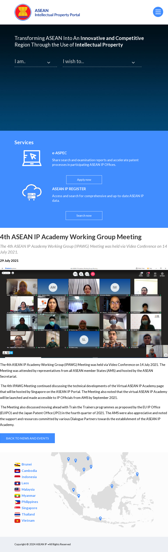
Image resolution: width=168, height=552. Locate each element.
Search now (84, 215)
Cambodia (25, 471)
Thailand (24, 514)
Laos (21, 483)
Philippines (26, 502)
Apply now (84, 179)
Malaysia (24, 489)
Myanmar (25, 495)
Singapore (25, 508)
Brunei (23, 464)
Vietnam (24, 520)
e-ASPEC (59, 153)
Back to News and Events (27, 438)
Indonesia (25, 477)
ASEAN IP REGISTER (69, 189)
